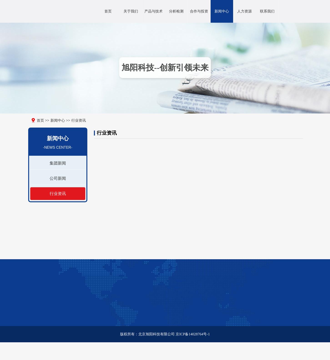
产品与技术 (153, 11)
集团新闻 (56, 163)
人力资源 (244, 11)
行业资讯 (74, 120)
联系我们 (267, 11)
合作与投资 (199, 11)
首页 (108, 11)
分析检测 (176, 11)
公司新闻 (56, 178)
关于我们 (130, 11)
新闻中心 (221, 11)
